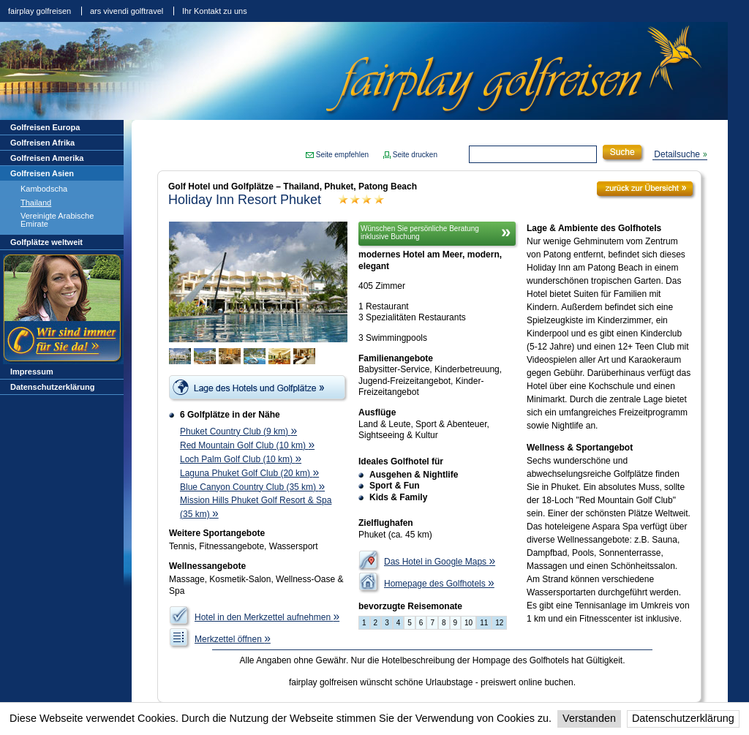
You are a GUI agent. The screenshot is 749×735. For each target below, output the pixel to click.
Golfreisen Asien (42, 173)
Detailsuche (677, 154)
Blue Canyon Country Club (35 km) (252, 487)
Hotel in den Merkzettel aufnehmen (267, 617)
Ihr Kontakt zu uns (214, 11)
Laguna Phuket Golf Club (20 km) (249, 473)
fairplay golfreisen (39, 11)
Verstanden (589, 718)
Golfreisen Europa (45, 127)
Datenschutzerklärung (683, 718)
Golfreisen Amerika (46, 158)
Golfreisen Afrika (42, 142)
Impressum (31, 371)
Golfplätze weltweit (46, 242)
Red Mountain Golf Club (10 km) (247, 445)
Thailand (35, 202)
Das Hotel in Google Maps (439, 562)
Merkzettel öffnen (233, 639)
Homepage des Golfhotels (439, 583)
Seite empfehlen (342, 155)
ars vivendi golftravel (126, 11)
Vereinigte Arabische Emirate (57, 219)
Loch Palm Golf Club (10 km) (240, 459)
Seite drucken (415, 155)
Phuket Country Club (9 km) (238, 431)
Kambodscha (43, 188)
